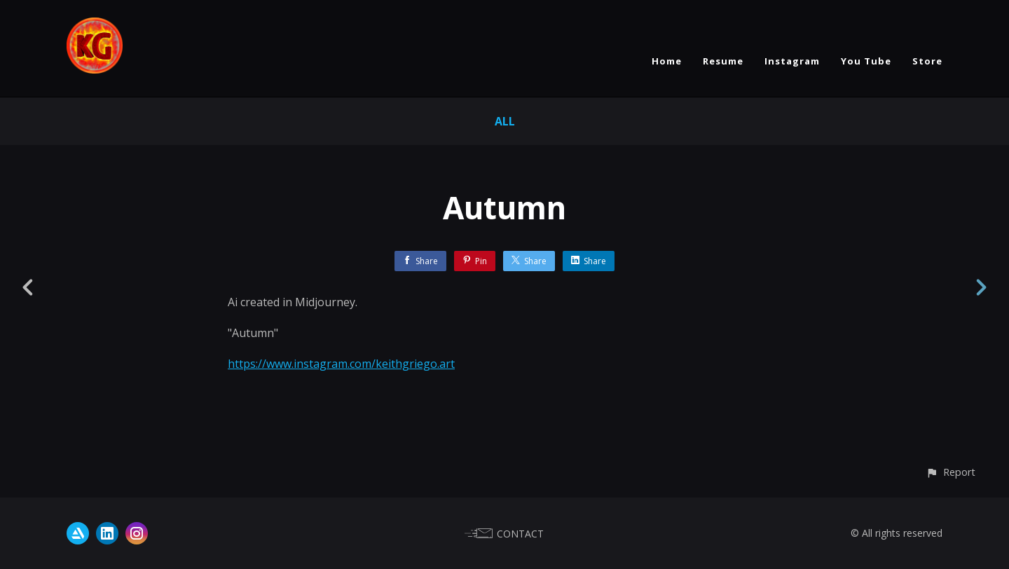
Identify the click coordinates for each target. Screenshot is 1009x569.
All (505, 121)
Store (927, 61)
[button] (950, 472)
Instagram (792, 61)
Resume (723, 61)
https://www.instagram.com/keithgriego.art (341, 363)
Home (667, 61)
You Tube (866, 61)
